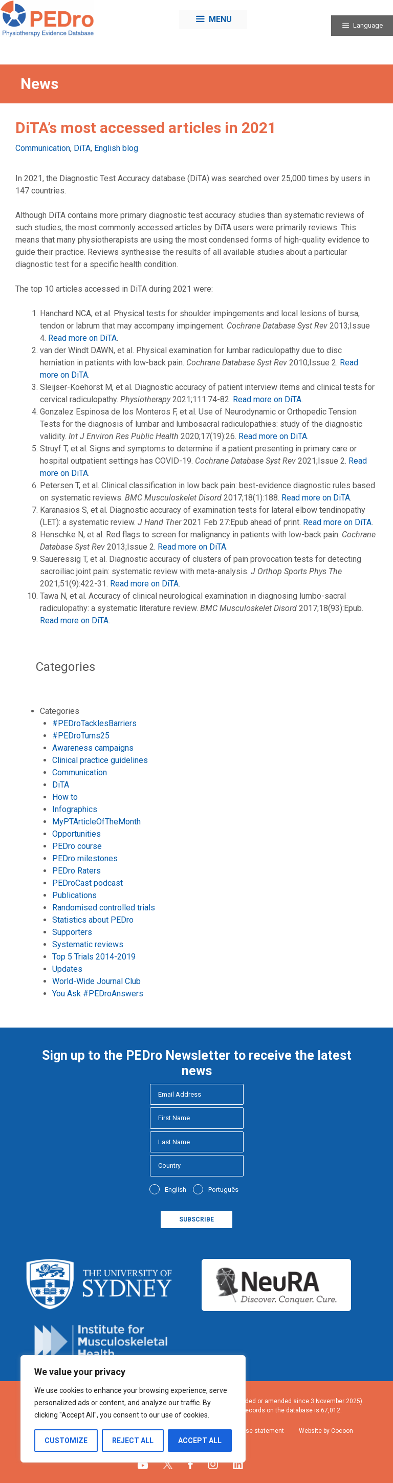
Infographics (74, 809)
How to (65, 797)
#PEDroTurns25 (81, 735)
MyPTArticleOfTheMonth (96, 821)
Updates (67, 969)
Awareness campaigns (93, 748)
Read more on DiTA (82, 338)
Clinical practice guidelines (100, 760)
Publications (74, 895)
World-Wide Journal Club (96, 981)
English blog (116, 148)
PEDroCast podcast (87, 883)
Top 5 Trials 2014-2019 (94, 957)
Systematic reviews (87, 944)
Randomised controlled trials (103, 907)
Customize (66, 1440)
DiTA (82, 148)
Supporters (72, 932)
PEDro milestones (85, 858)
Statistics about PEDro (93, 920)
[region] (133, 1409)
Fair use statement (257, 1430)
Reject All (133, 1440)
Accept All (200, 1440)
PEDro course (77, 846)
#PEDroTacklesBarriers (94, 723)
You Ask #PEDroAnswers (97, 993)
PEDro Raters (76, 871)
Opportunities (76, 834)
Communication (42, 148)
